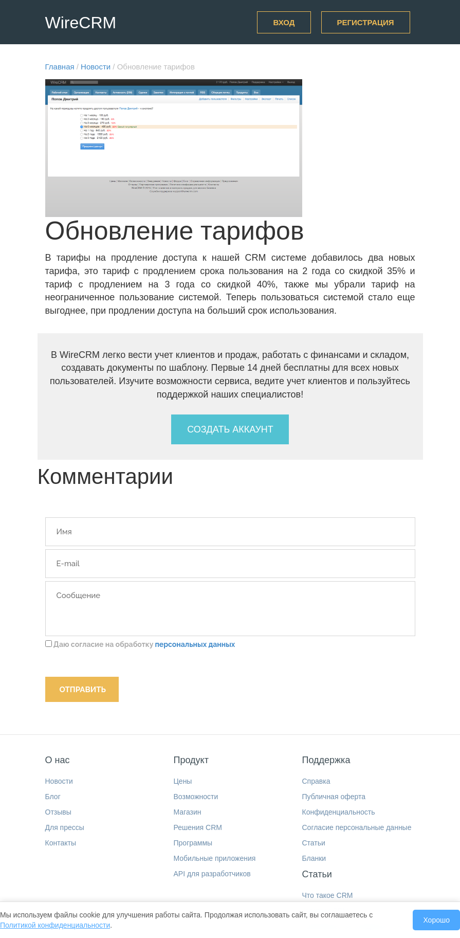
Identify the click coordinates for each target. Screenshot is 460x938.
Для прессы (64, 827)
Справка (316, 781)
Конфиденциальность (338, 812)
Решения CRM (198, 827)
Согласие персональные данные (357, 827)
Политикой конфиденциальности (55, 925)
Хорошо (436, 920)
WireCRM (81, 22)
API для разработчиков (212, 874)
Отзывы (58, 812)
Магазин (187, 812)
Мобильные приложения (215, 858)
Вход (284, 22)
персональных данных (195, 644)
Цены (183, 781)
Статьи (313, 843)
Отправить (83, 689)
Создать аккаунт (230, 429)
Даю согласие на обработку (140, 644)
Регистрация (365, 22)
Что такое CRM (327, 895)
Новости (59, 781)
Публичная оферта (334, 796)
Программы (193, 843)
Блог (53, 796)
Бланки (314, 858)
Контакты (60, 843)
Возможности (196, 796)
